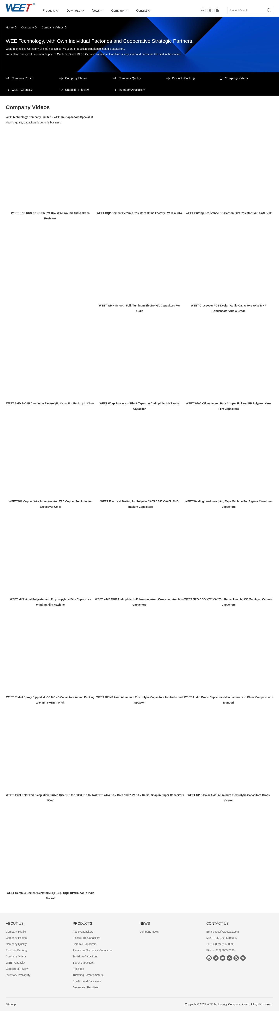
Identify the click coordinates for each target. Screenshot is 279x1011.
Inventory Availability (132, 89)
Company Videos (52, 27)
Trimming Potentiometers (88, 975)
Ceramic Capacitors (84, 944)
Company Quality (130, 78)
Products (49, 10)
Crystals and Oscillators (87, 981)
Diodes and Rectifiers (85, 987)
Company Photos (76, 78)
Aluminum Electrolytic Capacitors (92, 950)
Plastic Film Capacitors (86, 937)
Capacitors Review (77, 89)
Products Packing (183, 78)
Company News (149, 931)
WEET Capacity (22, 89)
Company (117, 10)
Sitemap (11, 1004)
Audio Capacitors (83, 931)
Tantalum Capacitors (85, 956)
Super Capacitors (83, 962)
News (96, 10)
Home (10, 27)
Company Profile (22, 78)
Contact (141, 10)
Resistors (78, 968)
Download (73, 10)
